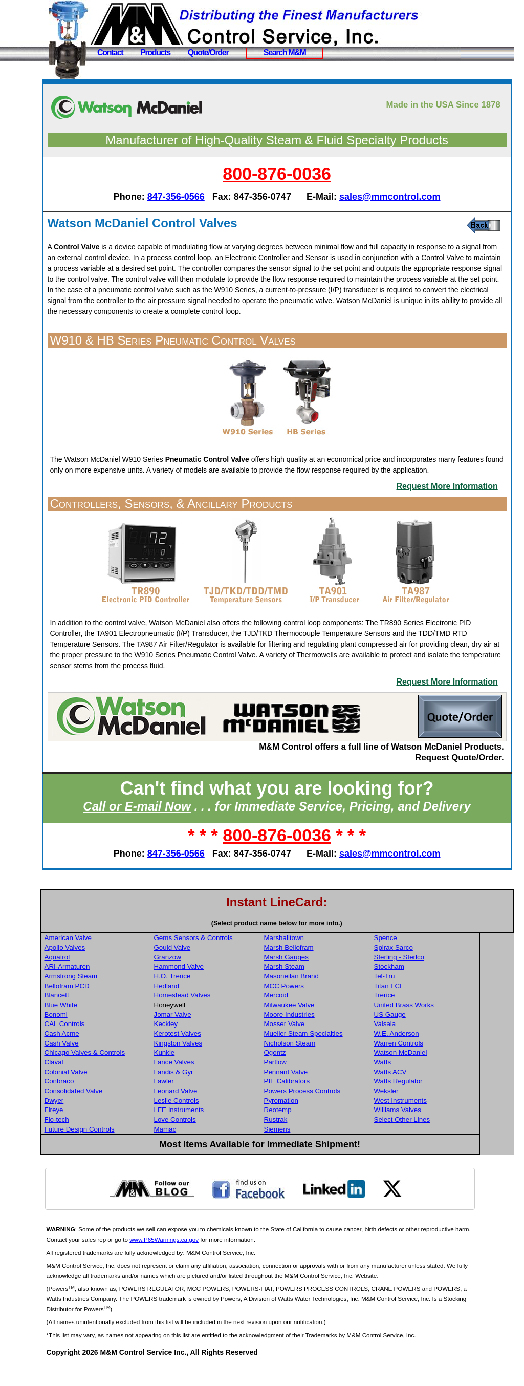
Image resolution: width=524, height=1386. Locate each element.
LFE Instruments (217, 1131)
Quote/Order (208, 52)
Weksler (421, 1112)
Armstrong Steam (110, 997)
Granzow (205, 979)
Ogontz (311, 1074)
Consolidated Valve (112, 1112)
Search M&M (285, 52)
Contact (110, 52)
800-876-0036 (297, 173)
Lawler (202, 1102)
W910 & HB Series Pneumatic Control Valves (212, 351)
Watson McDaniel (436, 1074)
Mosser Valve (320, 1045)
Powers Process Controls (338, 1112)
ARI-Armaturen (106, 988)
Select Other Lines (437, 1141)
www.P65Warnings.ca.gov (220, 1260)
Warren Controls (434, 1065)
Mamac (203, 1151)
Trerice (419, 1016)
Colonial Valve (104, 1093)
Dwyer (93, 1122)
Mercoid (312, 1016)
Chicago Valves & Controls (123, 1074)
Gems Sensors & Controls (231, 959)
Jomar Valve (210, 1036)
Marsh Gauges (322, 979)
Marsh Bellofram (325, 969)
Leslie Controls (214, 1122)
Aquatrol (96, 979)
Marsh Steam (320, 988)
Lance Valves (212, 1084)
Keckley (204, 1045)
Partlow (311, 1084)
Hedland (204, 1007)
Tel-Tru (419, 997)
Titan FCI (423, 1007)
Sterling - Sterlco (434, 979)
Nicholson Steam (326, 1065)
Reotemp (314, 1131)
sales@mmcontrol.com (410, 196)
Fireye (92, 1131)
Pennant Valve (322, 1093)
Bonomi (94, 1036)
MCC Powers (320, 1007)
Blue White (99, 1026)
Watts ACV (425, 1093)
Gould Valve (210, 969)
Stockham (424, 988)
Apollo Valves (103, 969)
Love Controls (213, 1141)
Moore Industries (325, 1036)
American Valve (106, 959)
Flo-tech (95, 1141)
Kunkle (202, 1074)
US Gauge (425, 1036)
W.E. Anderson (431, 1055)
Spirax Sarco (428, 969)
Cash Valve (100, 1065)
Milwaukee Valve (325, 1026)
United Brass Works (439, 1026)
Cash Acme (100, 1055)
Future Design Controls (118, 1151)
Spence (420, 959)
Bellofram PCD (105, 1007)
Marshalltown (320, 959)
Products (155, 52)
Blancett (95, 1016)
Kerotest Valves (215, 1055)
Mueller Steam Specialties (339, 1055)
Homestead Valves (220, 1016)
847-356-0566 (195, 196)
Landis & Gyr (211, 1093)
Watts (418, 1084)
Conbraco (98, 1102)
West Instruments (435, 1122)
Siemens (313, 1151)
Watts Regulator (433, 1102)
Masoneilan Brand (327, 997)
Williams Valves (432, 1131)
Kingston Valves (216, 1065)
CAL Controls (103, 1045)
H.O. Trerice (210, 997)
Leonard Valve (213, 1112)
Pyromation (317, 1122)
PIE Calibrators (323, 1102)
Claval (92, 1084)
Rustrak (312, 1141)
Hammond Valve (217, 988)
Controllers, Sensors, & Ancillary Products (210, 525)
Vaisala (420, 1045)
